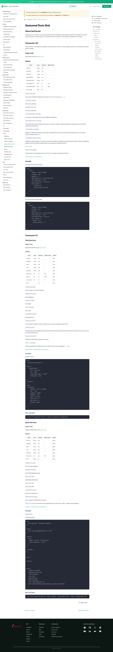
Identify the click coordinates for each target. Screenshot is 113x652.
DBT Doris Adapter (8, 141)
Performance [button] (5, 57)
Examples (97, 47)
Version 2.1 (58, 15)
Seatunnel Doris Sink (9, 144)
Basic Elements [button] (6, 184)
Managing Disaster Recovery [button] (10, 92)
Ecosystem (41, 632)
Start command (98, 49)
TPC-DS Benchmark (8, 82)
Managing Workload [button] (8, 89)
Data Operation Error (8, 167)
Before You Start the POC (9, 19)
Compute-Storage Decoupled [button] (10, 52)
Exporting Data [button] (6, 39)
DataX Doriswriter (8, 138)
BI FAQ (5, 174)
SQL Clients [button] (6, 128)
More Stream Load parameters (33, 156)
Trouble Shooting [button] (7, 105)
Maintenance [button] (6, 97)
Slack (32, 1)
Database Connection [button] (8, 29)
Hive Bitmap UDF (8, 154)
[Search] (52, 6)
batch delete (28, 146)
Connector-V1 (96, 39)
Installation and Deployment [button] (9, 26)
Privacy (28, 636)
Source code (54, 629)
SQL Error (5, 169)
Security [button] (5, 55)
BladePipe (6, 136)
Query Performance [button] (8, 64)
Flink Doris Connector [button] (8, 115)
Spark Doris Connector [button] (8, 112)
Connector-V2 (96, 31)
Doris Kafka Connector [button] (8, 118)
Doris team (53, 632)
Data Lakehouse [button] (7, 47)
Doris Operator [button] (6, 120)
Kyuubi (5, 149)
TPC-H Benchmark (7, 79)
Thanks (28, 641)
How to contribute (55, 627)
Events (27, 632)
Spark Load (7, 159)
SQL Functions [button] (6, 187)
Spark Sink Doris (97, 51)
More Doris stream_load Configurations (35, 506)
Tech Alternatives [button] (7, 21)
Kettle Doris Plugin (8, 146)
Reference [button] (5, 182)
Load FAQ (5, 180)
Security (28, 638)
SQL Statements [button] (7, 190)
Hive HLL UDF (7, 157)
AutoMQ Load (7, 151)
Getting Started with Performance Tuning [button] (11, 61)
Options (95, 35)
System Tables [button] (6, 102)
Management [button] (5, 85)
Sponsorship (29, 634)
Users (40, 634)
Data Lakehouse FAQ (8, 172)
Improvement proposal (56, 636)
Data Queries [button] (6, 42)
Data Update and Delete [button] (9, 36)
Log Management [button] (7, 95)
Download (106, 6)
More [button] (4, 133)
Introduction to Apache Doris (10, 13)
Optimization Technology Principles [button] (9, 71)
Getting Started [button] (6, 11)
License (28, 629)
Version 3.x (66, 15)
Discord (69, 1)
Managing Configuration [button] (9, 100)
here (39, 134)
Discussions (41, 636)
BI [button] (3, 125)
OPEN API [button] (5, 108)
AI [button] (3, 44)
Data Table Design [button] (7, 31)
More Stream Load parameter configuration (37, 349)
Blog (40, 629)
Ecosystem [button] (5, 110)
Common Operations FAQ (9, 164)
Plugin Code (40, 56)
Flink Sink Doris (97, 41)
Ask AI (73, 6)
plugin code (42, 247)
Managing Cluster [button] (7, 87)
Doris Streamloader (7, 123)
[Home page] (24, 20)
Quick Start (6, 16)
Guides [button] (4, 24)
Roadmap (53, 634)
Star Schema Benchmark (9, 77)
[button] (91, 6)
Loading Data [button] (6, 34)
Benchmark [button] (5, 75)
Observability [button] (6, 49)
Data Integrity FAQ (7, 177)
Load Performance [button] (7, 67)
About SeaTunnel (96, 29)
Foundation (28, 627)
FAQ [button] (3, 162)
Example (96, 37)
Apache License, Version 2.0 (48, 646)
